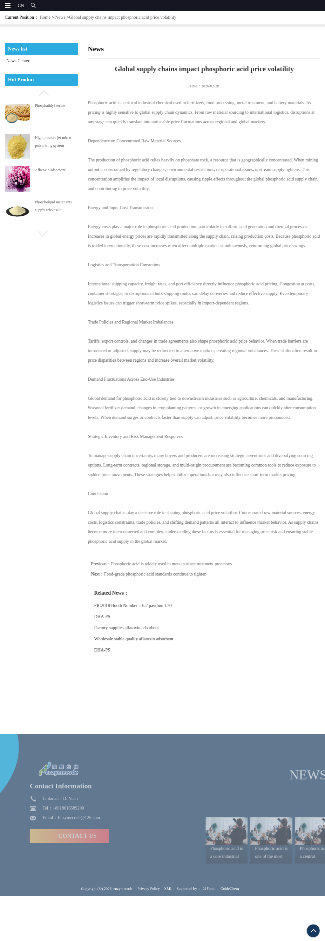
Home (45, 17)
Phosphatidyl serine (50, 105)
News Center (18, 60)
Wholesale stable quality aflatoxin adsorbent (146, 639)
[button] (41, 92)
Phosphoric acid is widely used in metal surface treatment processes (183, 564)
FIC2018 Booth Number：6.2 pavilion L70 (145, 605)
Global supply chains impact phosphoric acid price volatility (122, 17)
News (60, 17)
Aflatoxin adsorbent (50, 170)
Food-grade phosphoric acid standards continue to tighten (167, 574)
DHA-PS (114, 616)
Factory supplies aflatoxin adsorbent (138, 627)
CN (21, 5)
